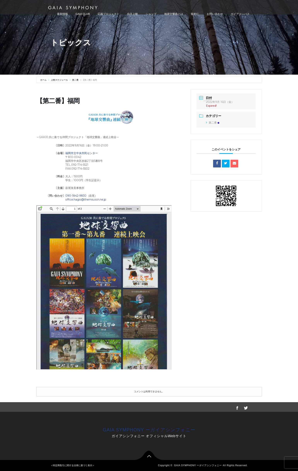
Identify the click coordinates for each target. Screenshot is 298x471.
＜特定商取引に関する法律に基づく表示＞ (72, 465)
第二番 (75, 79)
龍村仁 (195, 13)
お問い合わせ (215, 13)
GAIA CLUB (83, 13)
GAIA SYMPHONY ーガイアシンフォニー (149, 429)
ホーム (43, 79)
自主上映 (132, 13)
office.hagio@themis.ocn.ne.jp (85, 199)
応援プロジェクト (108, 13)
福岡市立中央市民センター (81, 153)
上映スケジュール (59, 79)
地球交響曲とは (173, 13)
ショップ (151, 13)
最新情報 (62, 13)
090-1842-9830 (75, 195)
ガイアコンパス (240, 13)
